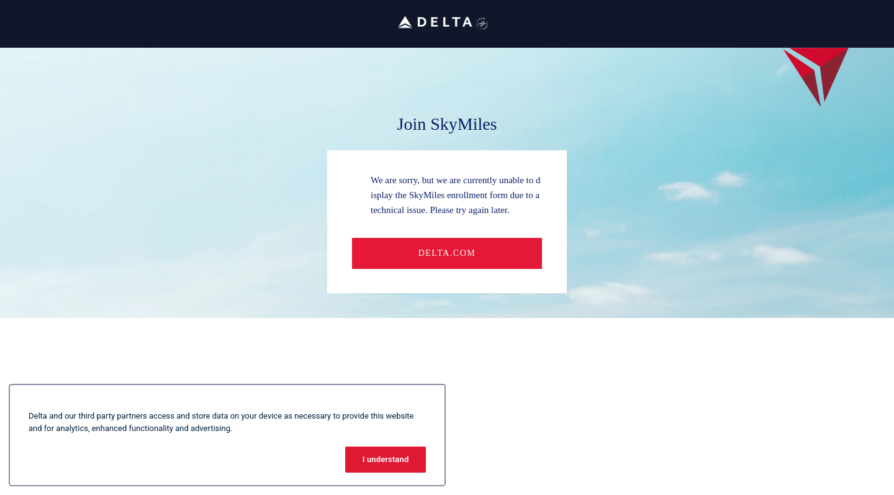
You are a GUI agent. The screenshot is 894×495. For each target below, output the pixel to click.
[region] (227, 435)
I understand (386, 459)
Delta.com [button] (447, 253)
